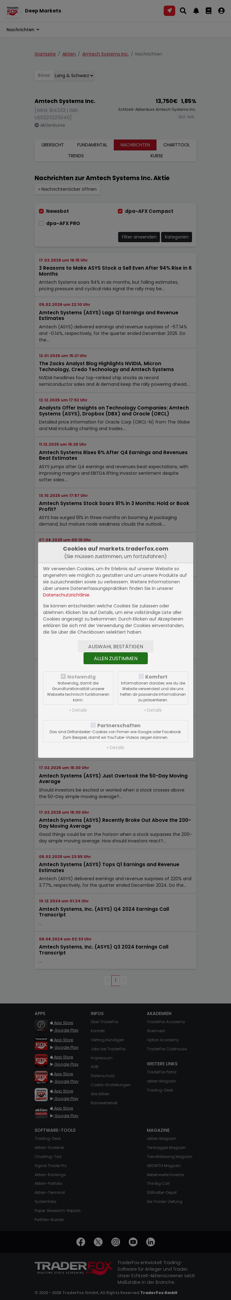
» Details (78, 710)
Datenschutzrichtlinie (66, 595)
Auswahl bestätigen (115, 646)
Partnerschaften (119, 725)
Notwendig (81, 677)
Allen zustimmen (115, 658)
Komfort (156, 677)
